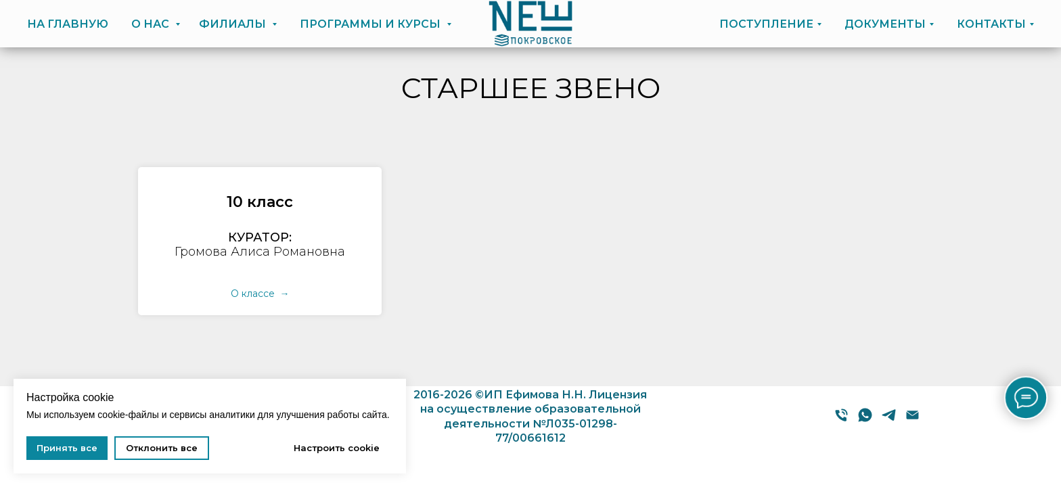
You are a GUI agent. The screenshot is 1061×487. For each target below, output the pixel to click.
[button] (259, 202)
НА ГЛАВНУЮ (67, 24)
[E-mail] (912, 419)
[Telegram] (888, 419)
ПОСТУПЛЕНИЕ (766, 24)
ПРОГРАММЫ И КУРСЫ (371, 24)
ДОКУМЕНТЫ (885, 24)
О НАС (151, 24)
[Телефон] (841, 419)
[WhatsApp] (865, 419)
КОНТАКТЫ (991, 24)
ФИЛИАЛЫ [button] (234, 24)
